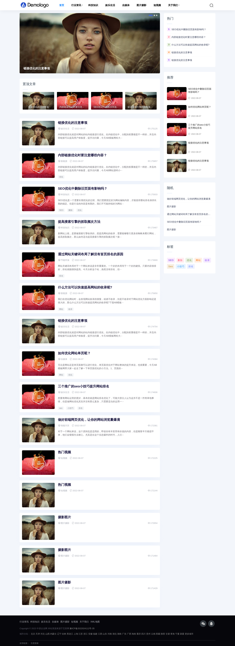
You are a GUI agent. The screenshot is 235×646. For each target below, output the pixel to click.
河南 (110, 634)
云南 (153, 634)
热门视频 (64, 452)
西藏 (158, 634)
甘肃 (168, 634)
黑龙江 (70, 634)
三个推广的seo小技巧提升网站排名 (83, 386)
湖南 (119, 634)
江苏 (80, 634)
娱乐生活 (110, 5)
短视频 (157, 5)
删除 (70, 210)
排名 (61, 276)
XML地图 (95, 621)
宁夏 (177, 634)
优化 (61, 177)
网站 (61, 309)
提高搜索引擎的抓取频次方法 (79, 221)
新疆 (182, 634)
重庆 (139, 634)
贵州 (148, 634)
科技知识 (93, 5)
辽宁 (59, 634)
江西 (100, 634)
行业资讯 (76, 5)
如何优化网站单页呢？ (74, 353)
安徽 (90, 634)
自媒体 (126, 5)
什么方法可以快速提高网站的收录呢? (85, 287)
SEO (61, 210)
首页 (61, 5)
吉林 (64, 634)
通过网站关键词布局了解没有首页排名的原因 (90, 254)
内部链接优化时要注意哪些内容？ (82, 155)
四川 (143, 634)
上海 (76, 634)
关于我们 (173, 5)
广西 (129, 634)
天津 (38, 634)
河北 (42, 634)
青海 (172, 634)
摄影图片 (64, 517)
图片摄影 (141, 5)
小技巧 (70, 408)
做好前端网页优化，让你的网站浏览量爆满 (89, 419)
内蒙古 (53, 634)
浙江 (85, 634)
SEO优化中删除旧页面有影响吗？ (82, 188)
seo (60, 408)
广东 (124, 634)
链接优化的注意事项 (37, 68)
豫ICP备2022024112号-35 (82, 628)
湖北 (114, 634)
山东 (105, 634)
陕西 (163, 634)
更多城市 (189, 634)
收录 (70, 309)
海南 (134, 634)
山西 (47, 634)
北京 (33, 634)
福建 (95, 634)
